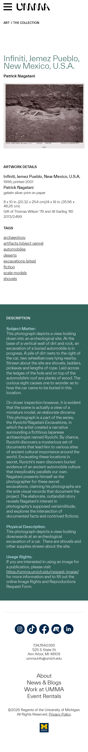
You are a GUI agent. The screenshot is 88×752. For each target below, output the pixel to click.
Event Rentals (44, 696)
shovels (10, 278)
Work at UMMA (44, 689)
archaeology (15, 237)
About (44, 676)
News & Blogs (44, 682)
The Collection (26, 23)
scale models (15, 272)
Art (7, 23)
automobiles (15, 249)
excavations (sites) (20, 261)
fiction (9, 267)
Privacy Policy (60, 714)
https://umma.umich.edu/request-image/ (42, 571)
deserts (10, 255)
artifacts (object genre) (23, 243)
